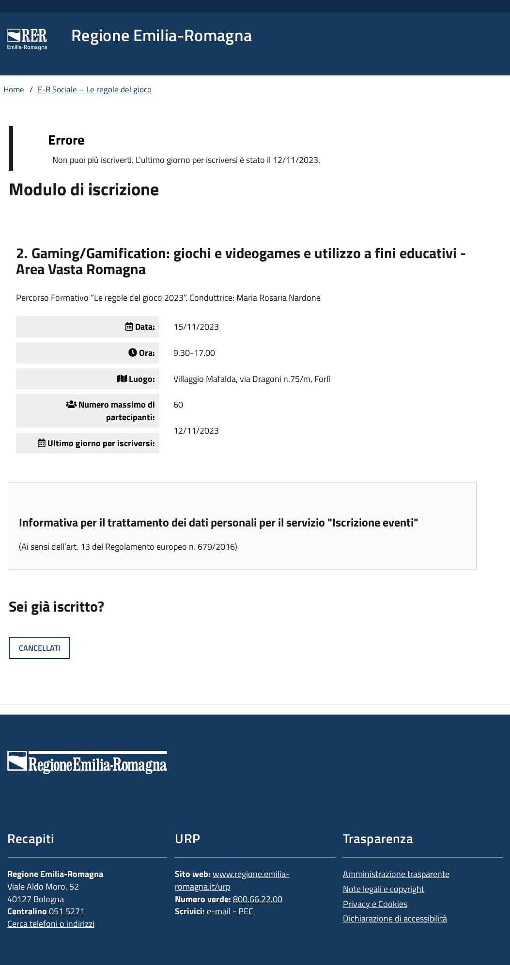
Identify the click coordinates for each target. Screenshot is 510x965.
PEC (245, 911)
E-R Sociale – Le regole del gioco (95, 89)
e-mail (219, 911)
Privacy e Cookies (375, 903)
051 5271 (67, 911)
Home (13, 89)
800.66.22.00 (257, 899)
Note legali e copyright (383, 888)
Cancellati (39, 648)
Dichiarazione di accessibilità (395, 918)
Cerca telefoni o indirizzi (50, 923)
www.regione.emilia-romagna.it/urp (232, 880)
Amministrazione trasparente (396, 873)
